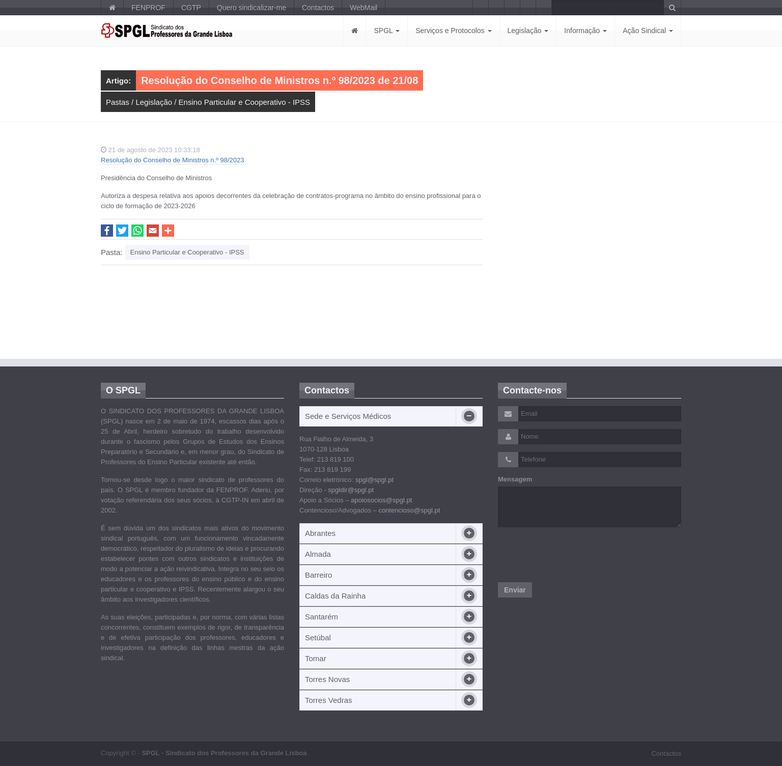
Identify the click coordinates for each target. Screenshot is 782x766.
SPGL (387, 30)
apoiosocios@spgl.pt (381, 500)
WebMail (363, 8)
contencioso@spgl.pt (409, 510)
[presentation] (575, 555)
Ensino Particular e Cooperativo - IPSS (244, 102)
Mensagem (515, 479)
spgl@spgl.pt (374, 480)
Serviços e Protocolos (453, 30)
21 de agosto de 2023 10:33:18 (150, 150)
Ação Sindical (648, 30)
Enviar (515, 590)
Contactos (318, 8)
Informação (585, 30)
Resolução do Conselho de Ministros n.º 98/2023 (172, 160)
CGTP (191, 8)
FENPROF (148, 8)
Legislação (528, 30)
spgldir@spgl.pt (351, 490)
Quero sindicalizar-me (251, 8)
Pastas (117, 102)
